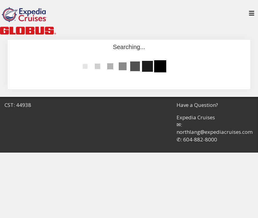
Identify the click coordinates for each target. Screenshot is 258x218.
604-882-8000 (200, 139)
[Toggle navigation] (251, 15)
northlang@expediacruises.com (215, 131)
